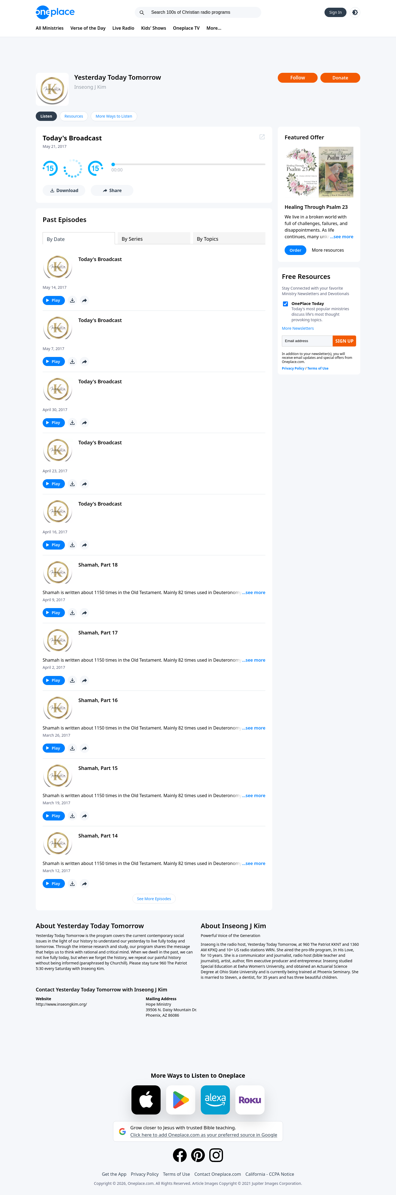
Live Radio (123, 28)
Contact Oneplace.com (217, 1174)
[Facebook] (180, 1155)
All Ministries (50, 28)
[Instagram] (216, 1155)
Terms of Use (176, 1174)
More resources (328, 250)
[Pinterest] (198, 1155)
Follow (297, 77)
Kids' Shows (153, 28)
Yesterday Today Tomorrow (117, 77)
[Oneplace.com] (55, 12)
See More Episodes (154, 898)
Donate (340, 78)
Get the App (114, 1174)
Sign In (335, 12)
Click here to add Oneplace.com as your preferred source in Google (203, 1135)
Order (295, 250)
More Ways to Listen (114, 116)
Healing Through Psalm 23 (316, 207)
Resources (74, 116)
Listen (46, 116)
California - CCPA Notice (269, 1174)
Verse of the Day (88, 28)
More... (214, 28)
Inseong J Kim (90, 87)
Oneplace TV (186, 28)
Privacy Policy (145, 1174)
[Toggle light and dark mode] (355, 12)
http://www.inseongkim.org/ (61, 1004)
